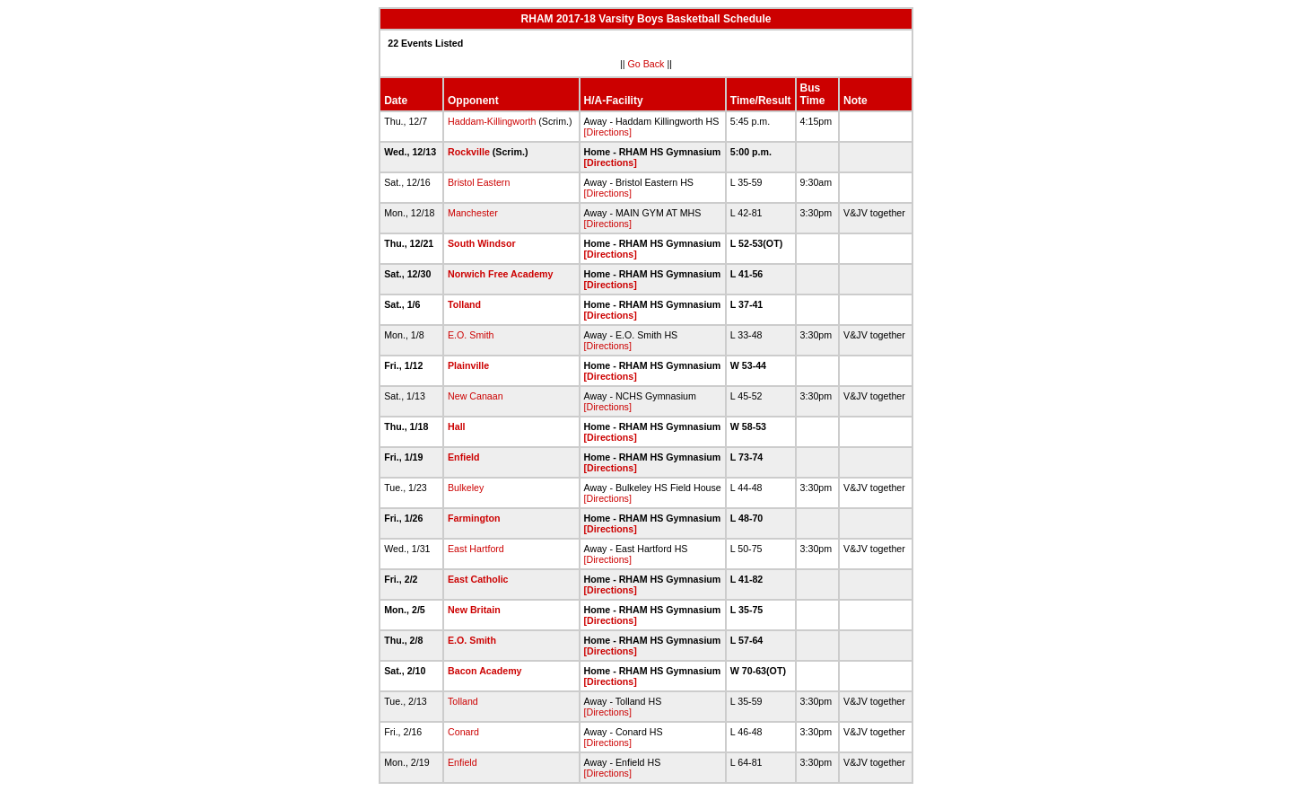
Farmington (474, 518)
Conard (463, 731)
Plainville (468, 365)
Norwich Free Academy (500, 273)
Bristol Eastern (479, 182)
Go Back (646, 63)
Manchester (473, 212)
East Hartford (476, 548)
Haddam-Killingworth (492, 121)
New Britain (474, 609)
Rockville (469, 151)
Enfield (464, 457)
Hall (457, 426)
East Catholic (478, 579)
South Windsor (482, 243)
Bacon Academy (485, 670)
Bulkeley (466, 487)
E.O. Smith (471, 335)
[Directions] (608, 132)
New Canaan (475, 396)
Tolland (464, 304)
